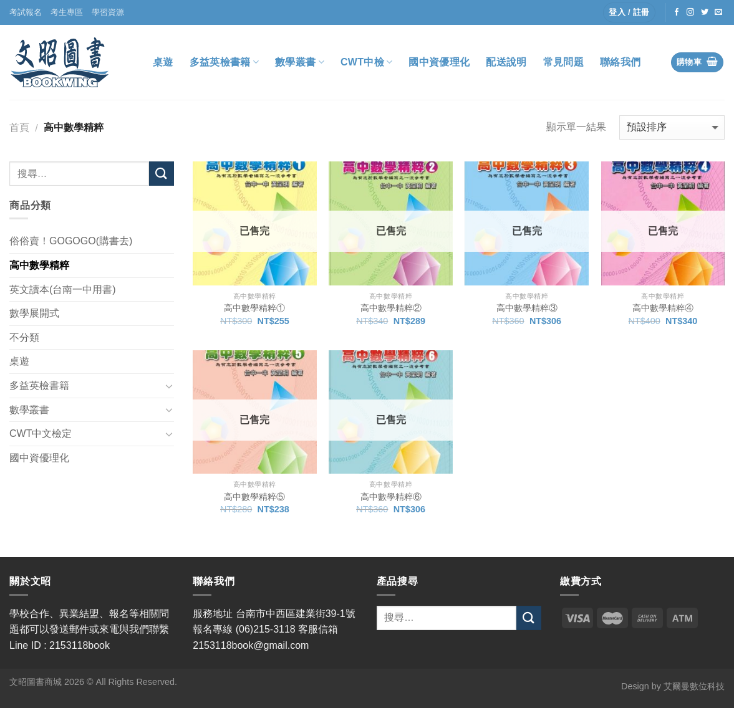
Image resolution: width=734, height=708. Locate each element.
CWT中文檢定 (40, 433)
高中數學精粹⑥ (391, 497)
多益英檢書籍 (224, 62)
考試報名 (25, 12)
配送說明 (506, 62)
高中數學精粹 (39, 265)
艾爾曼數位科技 (694, 686)
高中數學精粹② (391, 308)
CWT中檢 (366, 62)
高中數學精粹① (254, 308)
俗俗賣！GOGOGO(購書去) (70, 241)
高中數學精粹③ (527, 308)
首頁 (19, 127)
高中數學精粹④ (662, 308)
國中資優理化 (439, 62)
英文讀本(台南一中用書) (62, 289)
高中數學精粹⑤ (254, 497)
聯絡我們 (620, 62)
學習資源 (108, 12)
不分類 (24, 337)
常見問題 (563, 62)
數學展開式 (34, 313)
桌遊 (163, 62)
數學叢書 (299, 62)
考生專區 (67, 12)
